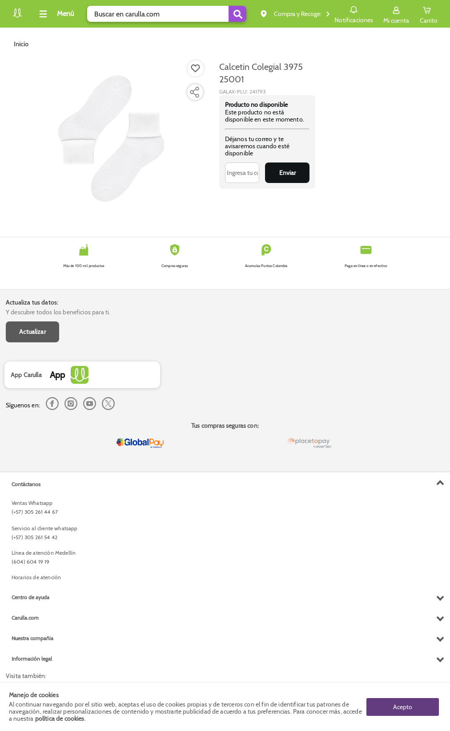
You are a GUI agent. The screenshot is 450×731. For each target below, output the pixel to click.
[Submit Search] (237, 14)
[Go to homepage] (21, 44)
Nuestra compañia (32, 638)
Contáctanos (26, 484)
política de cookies (59, 719)
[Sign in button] (396, 14)
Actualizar (32, 332)
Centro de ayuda (30, 597)
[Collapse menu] (55, 14)
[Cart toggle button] (428, 14)
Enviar (287, 173)
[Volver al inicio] (17, 16)
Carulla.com (25, 617)
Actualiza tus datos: (32, 302)
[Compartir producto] (194, 92)
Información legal (32, 658)
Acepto (402, 707)
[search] (166, 14)
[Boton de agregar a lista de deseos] (195, 69)
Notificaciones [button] (353, 13)
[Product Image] (111, 138)
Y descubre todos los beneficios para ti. (58, 312)
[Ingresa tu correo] (242, 172)
